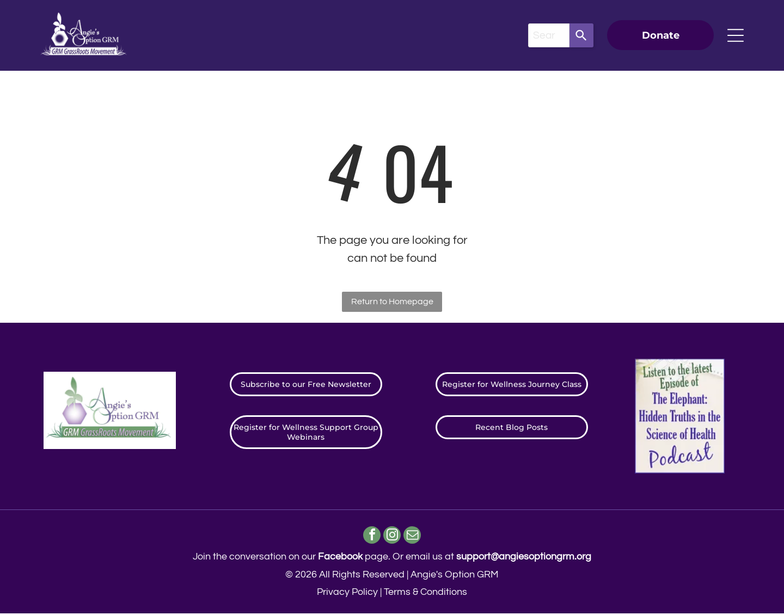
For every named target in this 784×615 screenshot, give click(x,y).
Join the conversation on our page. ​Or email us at (392, 558)
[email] (414, 537)
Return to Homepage (392, 301)
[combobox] (548, 35)
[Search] (581, 35)
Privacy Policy (347, 593)
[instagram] (392, 537)
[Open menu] (735, 35)
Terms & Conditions (425, 593)
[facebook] (370, 537)
